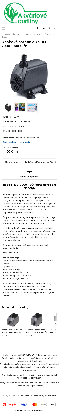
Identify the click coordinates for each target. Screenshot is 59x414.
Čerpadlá (49, 34)
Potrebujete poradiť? (29, 176)
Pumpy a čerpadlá (34, 34)
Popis (29, 171)
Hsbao (4, 37)
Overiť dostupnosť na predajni (16, 142)
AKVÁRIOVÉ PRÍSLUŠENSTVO (13, 34)
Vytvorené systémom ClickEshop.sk (29, 411)
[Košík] (56, 28)
